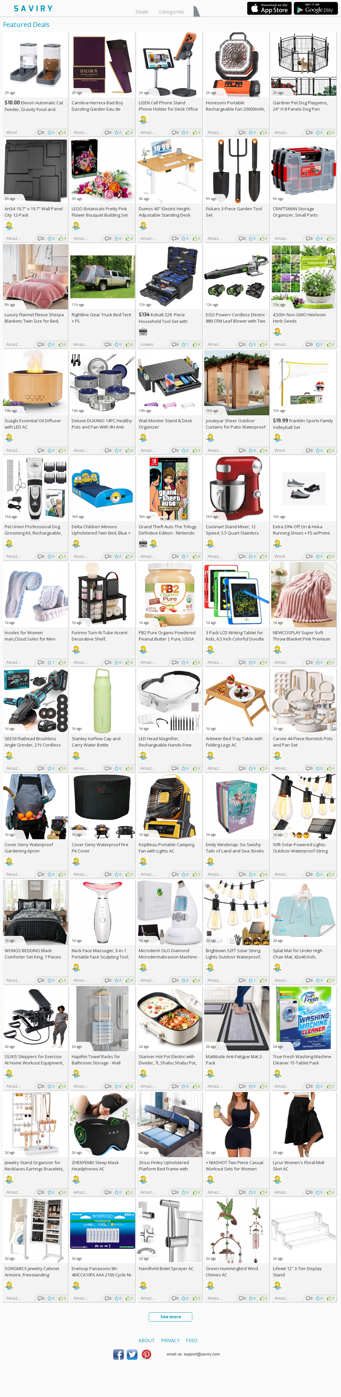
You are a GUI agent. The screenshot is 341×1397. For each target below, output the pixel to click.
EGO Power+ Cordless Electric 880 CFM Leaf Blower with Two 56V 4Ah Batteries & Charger (236, 321)
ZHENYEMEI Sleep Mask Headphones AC (95, 1165)
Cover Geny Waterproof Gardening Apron (29, 848)
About (146, 1340)
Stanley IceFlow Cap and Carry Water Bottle (96, 742)
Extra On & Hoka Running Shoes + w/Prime (301, 530)
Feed (192, 1340)
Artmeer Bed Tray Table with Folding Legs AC (234, 742)
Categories (171, 11)
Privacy (170, 1340)
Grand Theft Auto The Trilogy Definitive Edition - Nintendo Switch (168, 533)
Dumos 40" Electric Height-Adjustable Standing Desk (165, 212)
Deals (141, 11)
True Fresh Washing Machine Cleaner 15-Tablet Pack (302, 1059)
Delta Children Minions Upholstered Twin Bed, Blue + (101, 533)
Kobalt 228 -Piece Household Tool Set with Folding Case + (163, 321)
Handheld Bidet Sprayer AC (166, 1268)
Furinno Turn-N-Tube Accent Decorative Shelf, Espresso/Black (100, 639)
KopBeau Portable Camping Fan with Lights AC (166, 848)
